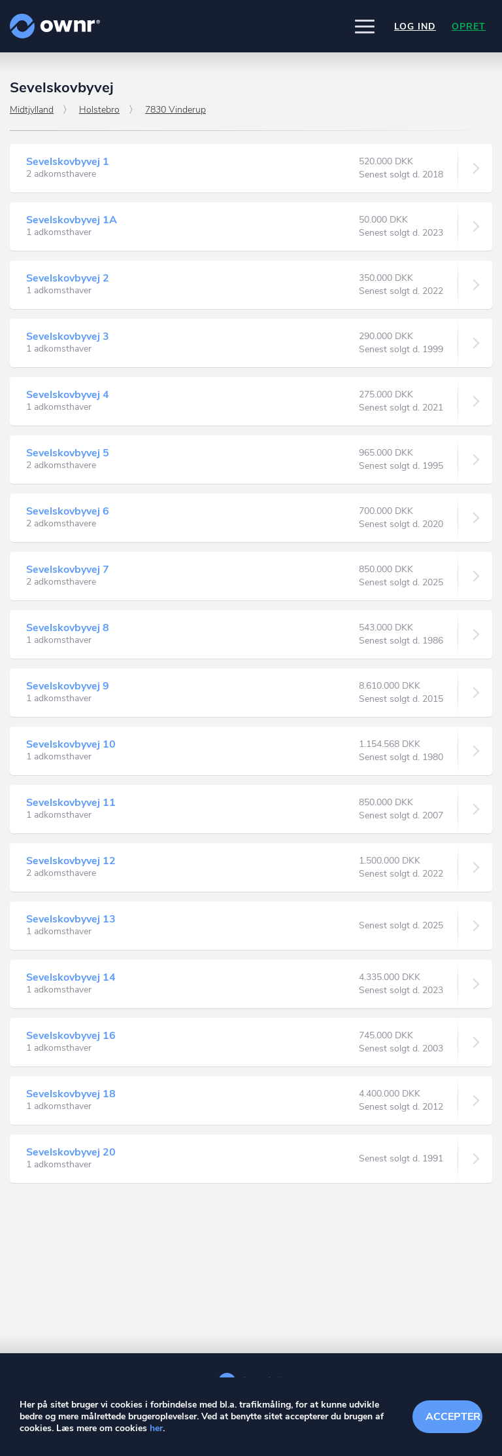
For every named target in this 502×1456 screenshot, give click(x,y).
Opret (469, 26)
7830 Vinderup (175, 109)
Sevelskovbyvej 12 (71, 861)
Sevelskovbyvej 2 (67, 278)
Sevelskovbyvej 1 (67, 162)
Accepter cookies (454, 1417)
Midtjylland (32, 109)
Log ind (415, 26)
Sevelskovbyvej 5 (67, 453)
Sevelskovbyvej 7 (67, 569)
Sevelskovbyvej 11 (71, 802)
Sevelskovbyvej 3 (67, 336)
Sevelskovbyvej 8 (67, 628)
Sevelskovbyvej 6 (67, 511)
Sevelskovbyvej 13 (71, 919)
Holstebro (99, 109)
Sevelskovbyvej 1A (71, 220)
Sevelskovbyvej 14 (71, 977)
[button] (365, 26)
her (156, 1428)
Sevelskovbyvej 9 (67, 686)
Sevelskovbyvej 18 (71, 1094)
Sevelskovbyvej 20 (71, 1152)
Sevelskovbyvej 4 (67, 395)
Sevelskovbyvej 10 (71, 744)
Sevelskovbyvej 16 (71, 1035)
